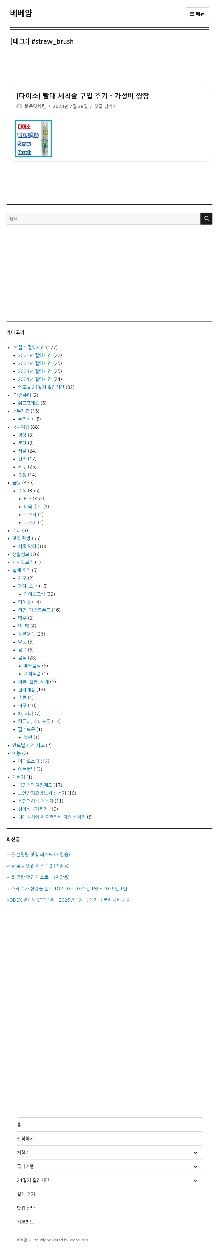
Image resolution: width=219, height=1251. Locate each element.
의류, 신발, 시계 (33, 681)
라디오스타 (28, 761)
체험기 (18, 777)
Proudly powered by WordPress (60, 1240)
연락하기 (25, 1138)
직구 (22, 705)
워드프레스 (28, 403)
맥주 (22, 618)
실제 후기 (21, 570)
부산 (22, 443)
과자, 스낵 (28, 586)
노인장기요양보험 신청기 (42, 793)
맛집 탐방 (21, 538)
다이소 (24, 602)
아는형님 (26, 769)
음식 (22, 657)
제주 (22, 466)
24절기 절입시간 (28, 347)
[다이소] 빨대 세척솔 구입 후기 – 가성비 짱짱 (82, 96)
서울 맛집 (27, 546)
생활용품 (26, 634)
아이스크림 (34, 594)
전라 (22, 459)
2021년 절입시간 (35, 355)
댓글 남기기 (105, 106)
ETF (27, 498)
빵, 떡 (23, 626)
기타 (16, 530)
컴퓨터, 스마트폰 (34, 721)
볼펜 (28, 737)
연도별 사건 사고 (28, 745)
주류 (22, 697)
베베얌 (21, 13)
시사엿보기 (23, 562)
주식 (22, 490)
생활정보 (20, 554)
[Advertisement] (110, 67)
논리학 (24, 419)
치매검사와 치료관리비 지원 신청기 (52, 817)
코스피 (30, 522)
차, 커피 (25, 713)
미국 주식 (33, 506)
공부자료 (20, 411)
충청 (22, 474)
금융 (16, 482)
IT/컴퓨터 (21, 395)
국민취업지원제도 (35, 785)
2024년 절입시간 (35, 379)
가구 (22, 578)
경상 (22, 435)
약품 (22, 642)
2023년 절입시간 (35, 371)
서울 (22, 451)
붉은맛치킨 (35, 106)
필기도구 (26, 729)
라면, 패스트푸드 (34, 610)
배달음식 (32, 665)
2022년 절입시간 (35, 363)
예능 (16, 753)
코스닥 (30, 514)
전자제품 (26, 689)
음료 (22, 650)
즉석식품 (32, 673)
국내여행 (20, 427)
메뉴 (197, 13)
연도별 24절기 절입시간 (41, 387)
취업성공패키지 (33, 809)
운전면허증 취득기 (35, 801)
